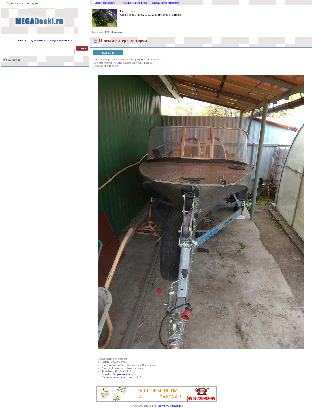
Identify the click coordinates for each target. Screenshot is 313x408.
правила (176, 405)
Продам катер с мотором (165, 2)
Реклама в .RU (100, 32)
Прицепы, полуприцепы (134, 2)
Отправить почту (123, 374)
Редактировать (61, 40)
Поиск (21, 40)
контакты (163, 405)
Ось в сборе (127, 11)
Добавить (116, 32)
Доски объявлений (105, 2)
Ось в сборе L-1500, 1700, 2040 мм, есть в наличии (150, 14)
